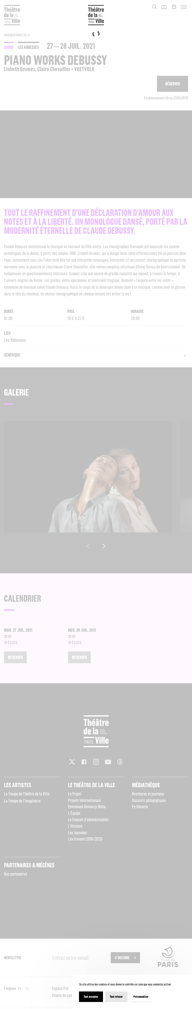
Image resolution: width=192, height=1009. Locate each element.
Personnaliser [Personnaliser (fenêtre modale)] (141, 996)
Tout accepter (91, 996)
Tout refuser (116, 996)
